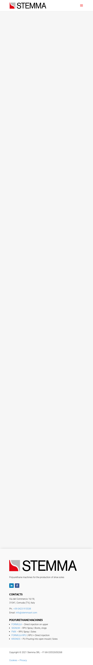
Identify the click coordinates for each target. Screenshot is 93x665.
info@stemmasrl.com (26, 612)
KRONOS (15, 639)
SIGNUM (15, 628)
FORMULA (16, 624)
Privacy (23, 660)
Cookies (13, 660)
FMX (13, 631)
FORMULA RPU (19, 635)
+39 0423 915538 (22, 608)
